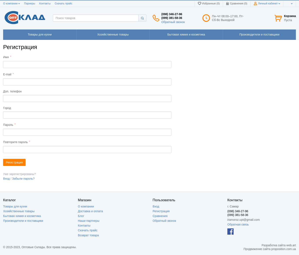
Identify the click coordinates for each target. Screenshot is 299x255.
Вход (6, 178)
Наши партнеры (88, 220)
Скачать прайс (63, 3)
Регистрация (161, 211)
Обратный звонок (173, 22)
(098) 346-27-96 (171, 14)
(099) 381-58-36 (171, 18)
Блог (81, 216)
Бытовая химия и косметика (22, 216)
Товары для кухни (15, 206)
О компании (11, 3)
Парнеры (29, 3)
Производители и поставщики (23, 220)
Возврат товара (88, 235)
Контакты (44, 3)
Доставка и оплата (90, 211)
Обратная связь (238, 224)
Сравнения (160, 216)
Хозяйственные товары (18, 211)
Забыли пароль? (23, 178)
